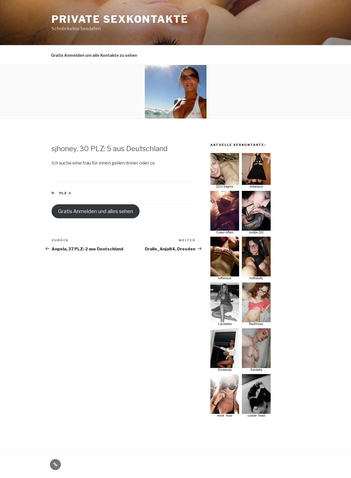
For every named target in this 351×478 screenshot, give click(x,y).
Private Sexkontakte (120, 19)
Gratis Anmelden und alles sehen (95, 211)
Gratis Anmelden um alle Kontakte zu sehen (94, 55)
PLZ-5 (65, 193)
